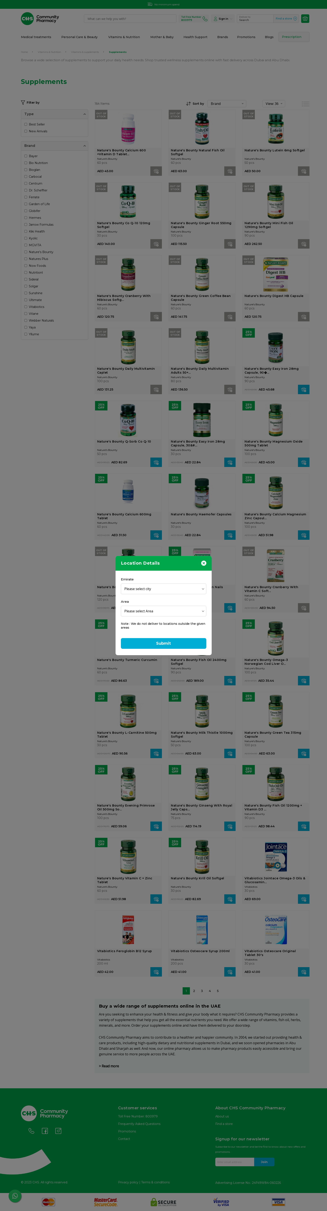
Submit (163, 643)
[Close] (203, 562)
